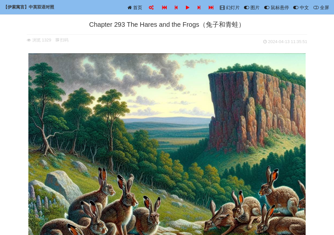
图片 (252, 7)
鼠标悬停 (276, 7)
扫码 (62, 40)
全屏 (321, 7)
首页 (135, 7)
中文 (301, 7)
